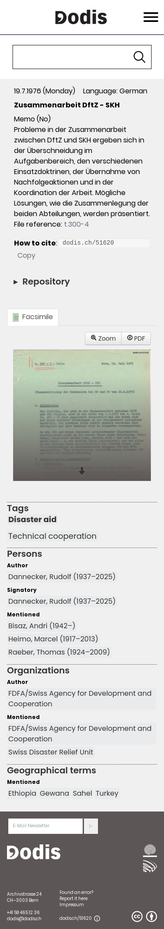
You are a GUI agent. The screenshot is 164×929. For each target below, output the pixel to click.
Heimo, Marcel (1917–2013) (53, 639)
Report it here (73, 898)
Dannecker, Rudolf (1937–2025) (62, 577)
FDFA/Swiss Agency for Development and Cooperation (80, 698)
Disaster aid (32, 519)
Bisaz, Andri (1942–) (41, 626)
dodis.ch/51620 (75, 918)
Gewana (54, 793)
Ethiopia (22, 793)
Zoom (103, 338)
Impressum (71, 904)
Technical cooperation (52, 536)
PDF (136, 338)
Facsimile (33, 317)
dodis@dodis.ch (24, 918)
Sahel (82, 793)
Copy (26, 255)
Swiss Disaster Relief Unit (50, 752)
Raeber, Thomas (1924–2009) (59, 652)
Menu (149, 11)
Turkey (107, 793)
